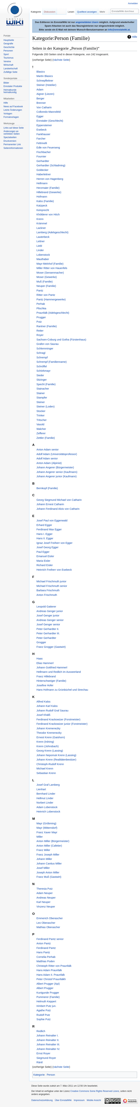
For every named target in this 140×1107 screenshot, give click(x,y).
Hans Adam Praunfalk (49, 970)
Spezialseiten (9, 137)
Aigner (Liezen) (45, 93)
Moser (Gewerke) (46, 277)
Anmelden (133, 3)
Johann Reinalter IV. (48, 1049)
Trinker (40, 415)
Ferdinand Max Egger (49, 529)
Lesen (71, 11)
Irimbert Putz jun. (46, 1006)
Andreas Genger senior (50, 620)
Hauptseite (8, 40)
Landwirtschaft (10, 68)
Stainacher (42, 388)
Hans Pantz (43, 952)
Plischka (41, 308)
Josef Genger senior (48, 624)
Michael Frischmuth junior (51, 581)
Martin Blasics (44, 76)
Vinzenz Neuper (45, 906)
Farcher (41, 138)
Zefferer (41, 433)
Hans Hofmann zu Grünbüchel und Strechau (62, 689)
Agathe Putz (43, 1010)
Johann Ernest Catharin (50, 504)
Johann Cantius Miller (49, 863)
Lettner (40, 241)
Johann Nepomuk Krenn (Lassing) (56, 755)
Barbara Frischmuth (47, 590)
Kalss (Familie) (45, 201)
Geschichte (8, 47)
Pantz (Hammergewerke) (51, 299)
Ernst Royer (43, 1053)
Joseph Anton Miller (47, 872)
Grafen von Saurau (47, 343)
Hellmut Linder (44, 798)
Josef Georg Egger (47, 547)
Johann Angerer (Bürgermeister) (55, 467)
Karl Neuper (43, 902)
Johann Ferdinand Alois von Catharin (57, 508)
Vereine (7, 61)
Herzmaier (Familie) (47, 187)
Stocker (40, 411)
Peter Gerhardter (46, 637)
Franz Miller (43, 850)
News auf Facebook (13, 106)
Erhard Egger (44, 525)
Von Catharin (44, 107)
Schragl (40, 352)
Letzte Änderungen (12, 110)
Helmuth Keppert (46, 1001)
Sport (6, 54)
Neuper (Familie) (46, 286)
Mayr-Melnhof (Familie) (49, 263)
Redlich (40, 1031)
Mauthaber (42, 259)
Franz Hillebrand (46, 676)
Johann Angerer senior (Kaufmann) (56, 472)
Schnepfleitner (44, 80)
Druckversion (9, 141)
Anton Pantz (43, 943)
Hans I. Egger (44, 534)
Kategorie (39, 1074)
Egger (39, 116)
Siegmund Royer (46, 1057)
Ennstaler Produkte (12, 86)
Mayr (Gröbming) (46, 823)
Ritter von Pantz (45, 294)
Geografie (8, 43)
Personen (8, 50)
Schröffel (41, 366)
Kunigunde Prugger (47, 992)
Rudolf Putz (43, 1014)
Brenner (41, 102)
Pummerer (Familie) (48, 997)
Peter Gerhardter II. (47, 629)
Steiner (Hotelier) (46, 85)
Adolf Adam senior (47, 458)
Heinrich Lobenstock (48, 811)
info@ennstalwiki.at (119, 29)
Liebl (39, 245)
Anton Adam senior (47, 449)
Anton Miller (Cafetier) (49, 845)
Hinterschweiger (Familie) (51, 680)
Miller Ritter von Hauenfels (51, 268)
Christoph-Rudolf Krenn (50, 764)
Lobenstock (43, 254)
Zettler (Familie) (45, 437)
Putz (39, 321)
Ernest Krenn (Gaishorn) (50, 737)
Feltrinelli (41, 143)
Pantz (39, 290)
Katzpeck (41, 205)
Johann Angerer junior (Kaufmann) (56, 476)
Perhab (40, 303)
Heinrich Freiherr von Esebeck (54, 569)
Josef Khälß (43, 714)
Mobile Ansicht (94, 1100)
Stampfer (41, 397)
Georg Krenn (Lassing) (49, 750)
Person (51, 1074)
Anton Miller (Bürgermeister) (52, 841)
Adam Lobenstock (46, 807)
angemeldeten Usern (87, 22)
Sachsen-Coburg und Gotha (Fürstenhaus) (61, 339)
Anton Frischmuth (46, 594)
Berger (40, 98)
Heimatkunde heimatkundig (9, 91)
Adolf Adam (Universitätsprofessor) (56, 454)
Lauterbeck (42, 236)
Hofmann (41, 196)
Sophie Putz (43, 1019)
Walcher (41, 428)
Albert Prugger (44, 988)
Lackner (41, 228)
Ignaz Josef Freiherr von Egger (54, 542)
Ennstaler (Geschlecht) (49, 120)
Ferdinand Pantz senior (50, 939)
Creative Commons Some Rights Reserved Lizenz (94, 1091)
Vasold (40, 424)
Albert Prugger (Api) (48, 983)
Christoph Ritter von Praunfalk (53, 965)
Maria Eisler (43, 560)
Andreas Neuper (46, 897)
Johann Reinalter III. (48, 1044)
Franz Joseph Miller (47, 854)
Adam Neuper (44, 893)
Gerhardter (42, 161)
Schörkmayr (43, 370)
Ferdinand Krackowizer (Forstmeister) (58, 719)
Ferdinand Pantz (46, 948)
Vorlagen (7, 113)
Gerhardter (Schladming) (50, 165)
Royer (39, 335)
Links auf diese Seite (13, 128)
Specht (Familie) (46, 384)
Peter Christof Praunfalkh (51, 979)
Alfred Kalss (43, 701)
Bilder (6, 83)
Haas (39, 658)
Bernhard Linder (45, 793)
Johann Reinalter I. (47, 1035)
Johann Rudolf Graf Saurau (52, 710)
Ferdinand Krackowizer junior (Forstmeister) (62, 723)
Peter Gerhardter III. (48, 633)
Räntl (39, 1062)
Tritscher (41, 420)
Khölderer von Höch (48, 214)
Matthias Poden (45, 961)
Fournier (41, 156)
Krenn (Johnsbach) (47, 746)
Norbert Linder (44, 802)
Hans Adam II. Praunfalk (50, 974)
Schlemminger (44, 348)
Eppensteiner (44, 125)
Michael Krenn (44, 768)
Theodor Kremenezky (49, 732)
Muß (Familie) (44, 281)
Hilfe (134, 36)
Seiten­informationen (13, 148)
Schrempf (42, 357)
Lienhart (41, 789)
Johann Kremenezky (48, 728)
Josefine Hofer (44, 685)
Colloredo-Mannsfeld (48, 111)
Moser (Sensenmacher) (50, 272)
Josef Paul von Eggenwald (51, 520)
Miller (39, 836)
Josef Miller (43, 867)
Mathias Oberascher (48, 927)
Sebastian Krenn (46, 773)
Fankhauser (43, 134)
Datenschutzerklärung (42, 1100)
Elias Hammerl (45, 663)
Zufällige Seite (10, 72)
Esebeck (41, 129)
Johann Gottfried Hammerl (51, 667)
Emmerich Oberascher (49, 918)
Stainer (40, 393)
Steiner (40, 402)
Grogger (41, 642)
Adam (39, 89)
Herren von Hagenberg (49, 178)
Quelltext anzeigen (87, 11)
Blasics (40, 71)
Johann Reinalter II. (47, 1040)
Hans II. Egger (44, 538)
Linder (40, 250)
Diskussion (49, 11)
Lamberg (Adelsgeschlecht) (52, 232)
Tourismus (8, 58)
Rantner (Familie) (46, 326)
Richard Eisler (44, 565)
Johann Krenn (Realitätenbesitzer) (56, 759)
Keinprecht (42, 210)
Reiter (39, 330)
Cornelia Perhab (45, 956)
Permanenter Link (12, 144)
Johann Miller (44, 859)
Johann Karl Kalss (47, 706)
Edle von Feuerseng (48, 147)
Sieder (40, 375)
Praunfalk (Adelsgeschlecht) (52, 312)
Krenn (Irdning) (45, 741)
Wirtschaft (8, 65)
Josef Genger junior (47, 615)
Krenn (39, 219)
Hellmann (42, 183)
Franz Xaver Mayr (46, 832)
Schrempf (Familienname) (51, 361)
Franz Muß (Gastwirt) (48, 876)
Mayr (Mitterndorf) (46, 827)
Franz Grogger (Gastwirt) (51, 646)
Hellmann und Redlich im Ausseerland (58, 671)
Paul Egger (42, 551)
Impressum (79, 1100)
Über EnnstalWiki (63, 1100)
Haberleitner (43, 174)
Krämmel (41, 223)
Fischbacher (43, 152)
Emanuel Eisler (45, 556)
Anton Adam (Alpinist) (49, 463)
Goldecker (42, 170)
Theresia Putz (44, 888)
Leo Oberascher (45, 922)
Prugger (41, 317)
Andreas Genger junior (49, 611)
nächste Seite (61, 59)
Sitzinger (41, 379)
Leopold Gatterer (46, 606)
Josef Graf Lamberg (48, 784)
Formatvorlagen (11, 117)
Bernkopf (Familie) (47, 488)
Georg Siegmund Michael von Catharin (59, 499)
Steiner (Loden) (45, 406)
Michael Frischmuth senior (51, 586)
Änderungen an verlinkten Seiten (11, 132)
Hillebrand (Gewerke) (48, 192)
